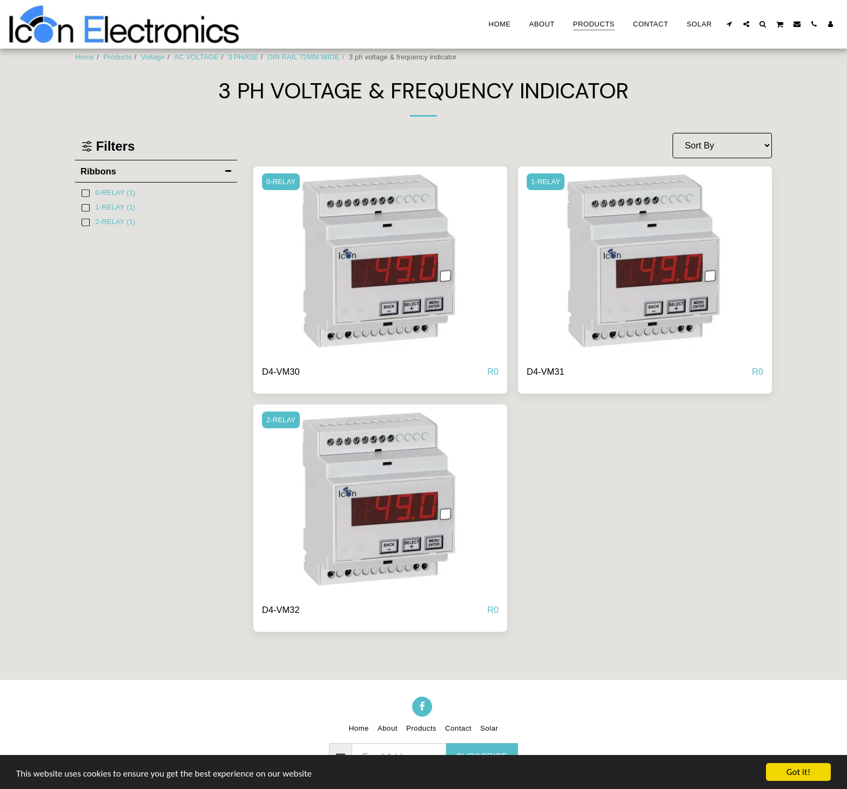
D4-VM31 (545, 371)
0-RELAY (280, 182)
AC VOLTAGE (196, 57)
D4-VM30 (281, 371)
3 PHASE (243, 57)
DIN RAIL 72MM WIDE (303, 57)
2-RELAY (280, 420)
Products (118, 57)
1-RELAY (545, 182)
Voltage (153, 57)
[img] (380, 261)
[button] (729, 24)
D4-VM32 (281, 610)
